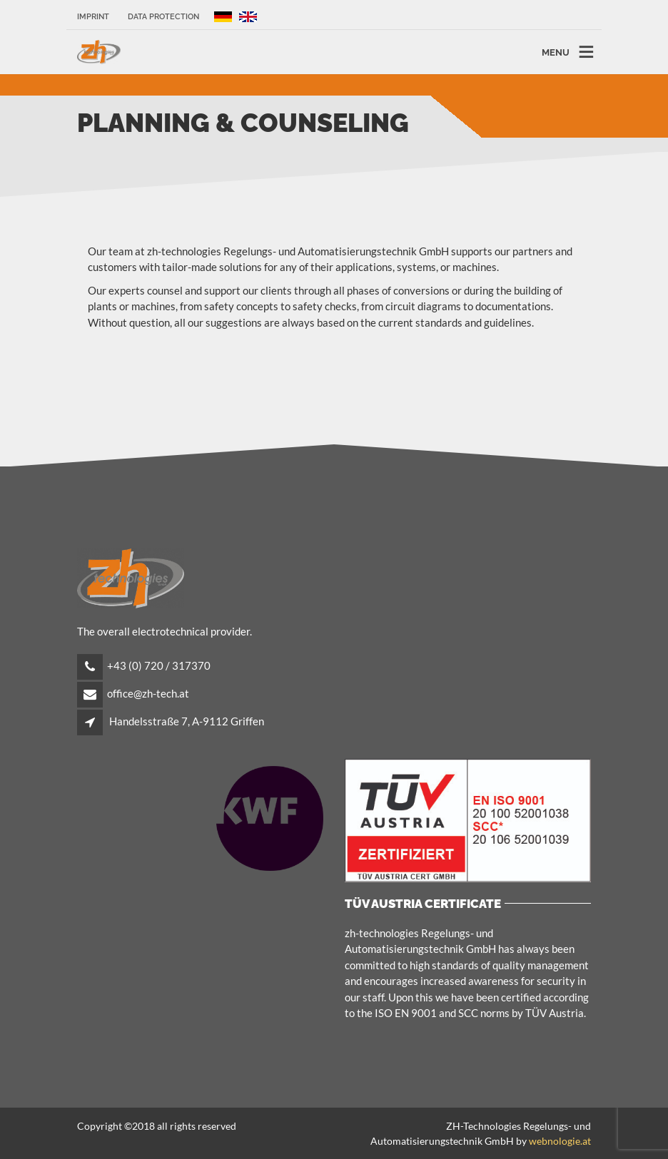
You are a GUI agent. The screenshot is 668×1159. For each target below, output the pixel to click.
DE (223, 16)
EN (252, 16)
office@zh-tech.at (148, 693)
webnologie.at (560, 1141)
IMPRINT (93, 16)
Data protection (163, 16)
